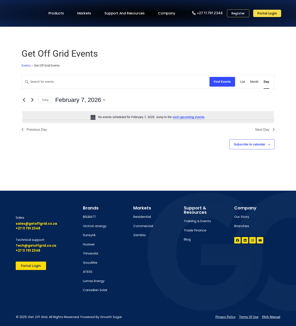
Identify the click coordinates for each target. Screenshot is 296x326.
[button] (207, 13)
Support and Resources (125, 13)
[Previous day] (24, 100)
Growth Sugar (111, 317)
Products (57, 13)
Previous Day (34, 129)
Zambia (139, 235)
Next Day (265, 129)
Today (45, 99)
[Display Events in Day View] (266, 82)
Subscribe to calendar (249, 144)
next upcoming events (189, 117)
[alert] (148, 117)
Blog (187, 239)
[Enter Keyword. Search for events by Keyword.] (115, 82)
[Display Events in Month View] (254, 82)
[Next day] (32, 100)
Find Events (222, 81)
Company (167, 13)
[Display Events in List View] (242, 82)
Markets (85, 13)
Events (26, 65)
